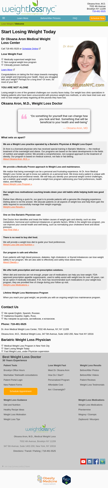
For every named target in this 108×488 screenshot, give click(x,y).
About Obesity (10, 262)
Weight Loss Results (13, 207)
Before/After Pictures (50, 18)
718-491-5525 (99, 11)
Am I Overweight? (56, 389)
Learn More (22, 18)
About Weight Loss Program (16, 184)
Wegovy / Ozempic (87, 414)
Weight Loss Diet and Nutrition (17, 244)
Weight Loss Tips (12, 419)
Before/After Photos (89, 370)
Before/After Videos (89, 375)
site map (8, 466)
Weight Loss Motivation (15, 414)
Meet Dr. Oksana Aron (58, 370)
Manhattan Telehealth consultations (21, 375)
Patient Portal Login (13, 380)
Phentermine (84, 409)
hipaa (27, 466)
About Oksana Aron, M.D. (15, 159)
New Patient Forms (13, 385)
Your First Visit (10, 229)
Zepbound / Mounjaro (88, 419)
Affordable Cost (55, 385)
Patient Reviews (88, 380)
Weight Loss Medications (15, 285)
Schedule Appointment (20, 391)
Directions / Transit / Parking (26, 451)
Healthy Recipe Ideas (14, 409)
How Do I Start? (55, 375)
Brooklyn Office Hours (14, 370)
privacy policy (18, 466)
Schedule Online (30, 49)
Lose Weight (7, 24)
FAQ (75, 18)
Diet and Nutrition (12, 405)
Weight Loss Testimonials (92, 385)
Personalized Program (59, 380)
